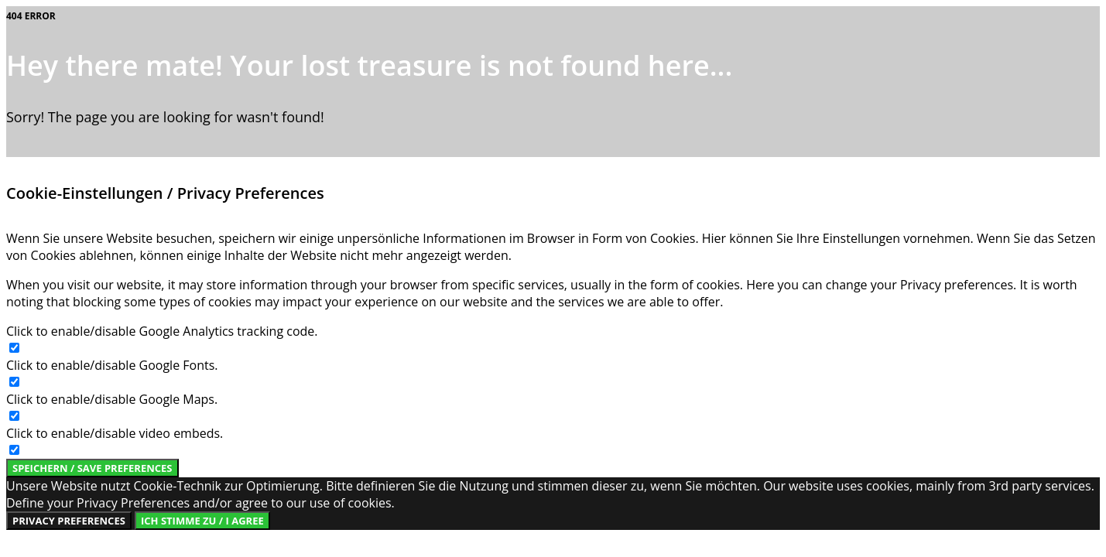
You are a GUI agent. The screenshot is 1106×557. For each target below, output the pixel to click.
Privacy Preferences (68, 521)
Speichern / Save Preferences (92, 468)
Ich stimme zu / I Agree (202, 521)
